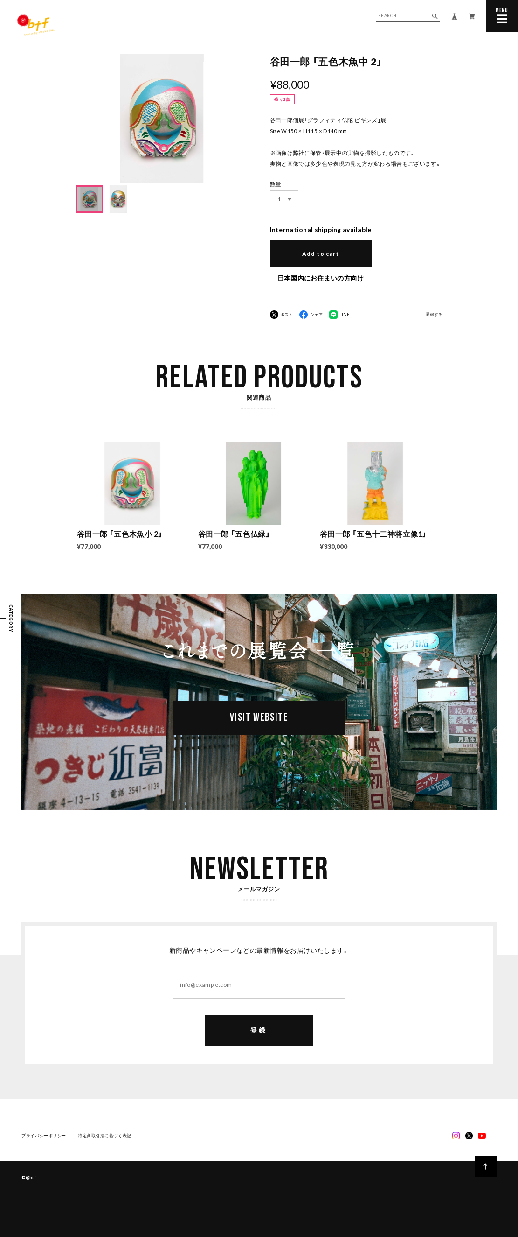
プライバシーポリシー (43, 1136)
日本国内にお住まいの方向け (320, 278)
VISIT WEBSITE (259, 717)
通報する (434, 314)
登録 (258, 1030)
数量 (276, 184)
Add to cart (320, 254)
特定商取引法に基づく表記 (104, 1136)
